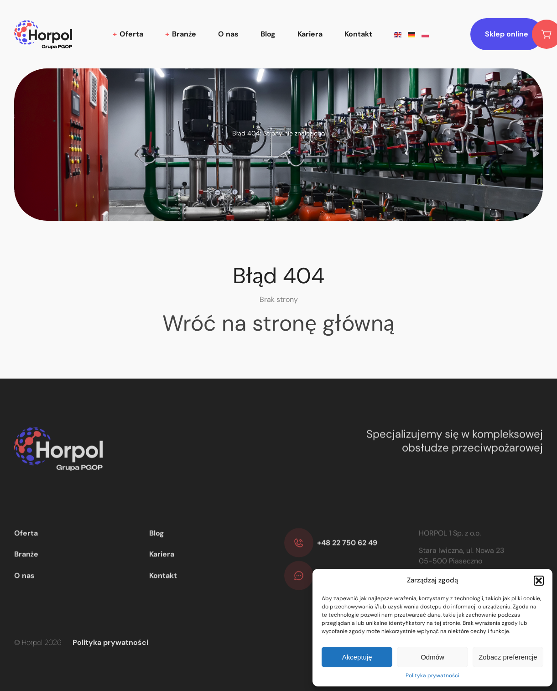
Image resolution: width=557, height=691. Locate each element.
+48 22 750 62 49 (347, 557)
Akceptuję (357, 657)
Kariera (310, 34)
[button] (538, 580)
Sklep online (514, 34)
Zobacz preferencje (508, 657)
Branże (184, 34)
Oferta (131, 34)
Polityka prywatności (432, 675)
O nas (228, 34)
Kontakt (358, 34)
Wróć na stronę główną (278, 323)
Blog (268, 34)
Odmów (432, 657)
